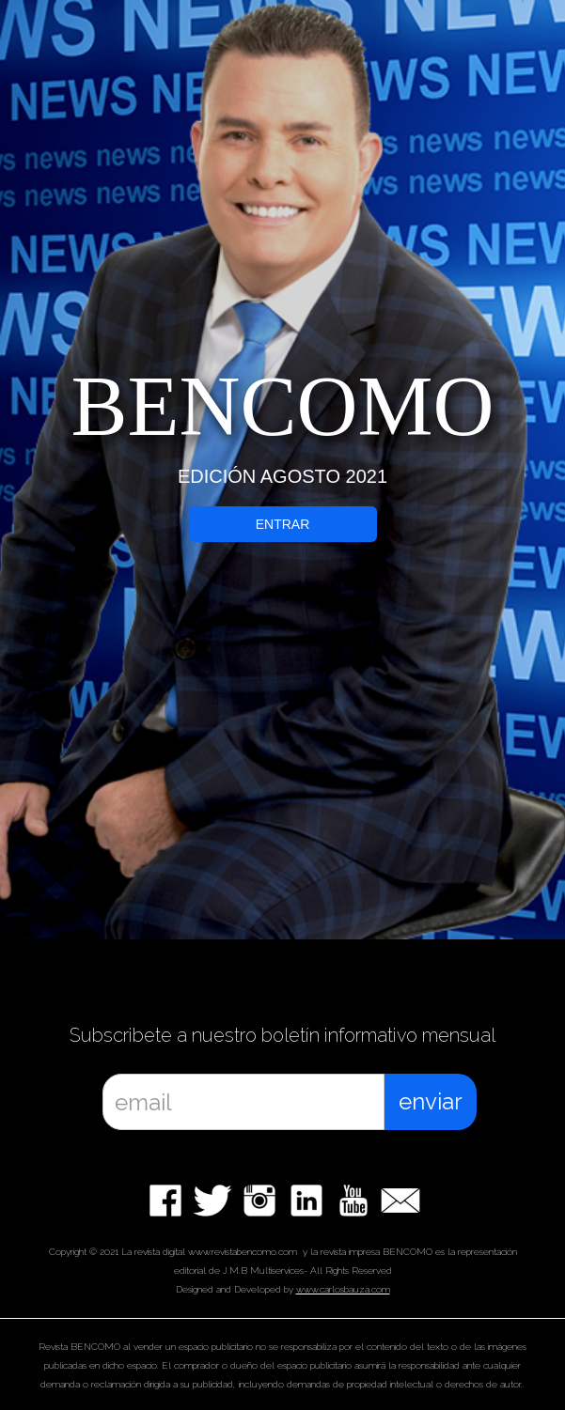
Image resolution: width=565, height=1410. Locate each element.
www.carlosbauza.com (343, 1289)
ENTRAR (283, 524)
